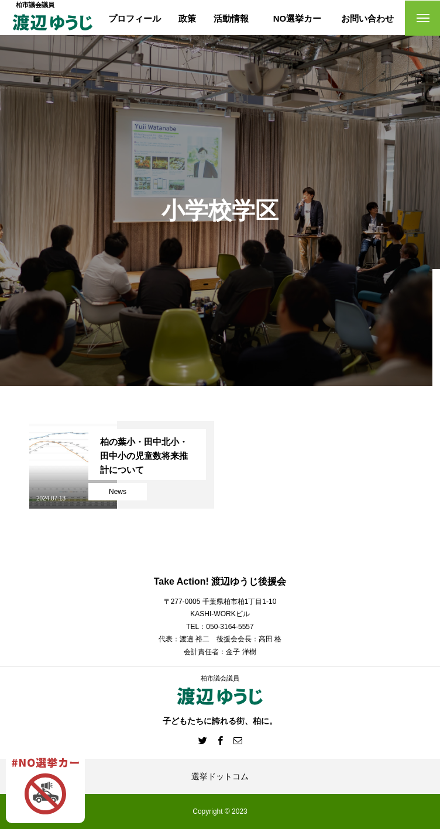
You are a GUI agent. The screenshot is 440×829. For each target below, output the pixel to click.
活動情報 (231, 18)
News (117, 492)
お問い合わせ (367, 18)
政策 (187, 18)
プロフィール (134, 18)
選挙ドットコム (220, 776)
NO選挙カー (297, 18)
